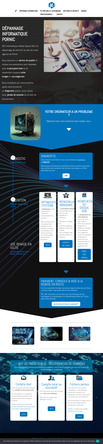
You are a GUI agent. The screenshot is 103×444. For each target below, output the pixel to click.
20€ (66, 175)
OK (98, 441)
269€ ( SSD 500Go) (84, 254)
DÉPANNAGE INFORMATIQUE (28, 11)
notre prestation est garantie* (66, 304)
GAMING (83, 11)
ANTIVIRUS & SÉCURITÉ (71, 11)
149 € (79, 416)
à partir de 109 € (66, 244)
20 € (23, 414)
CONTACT (60, 15)
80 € (51, 408)
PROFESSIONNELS (46, 15)
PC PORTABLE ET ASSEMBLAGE (50, 11)
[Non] (101, 441)
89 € (48, 245)
